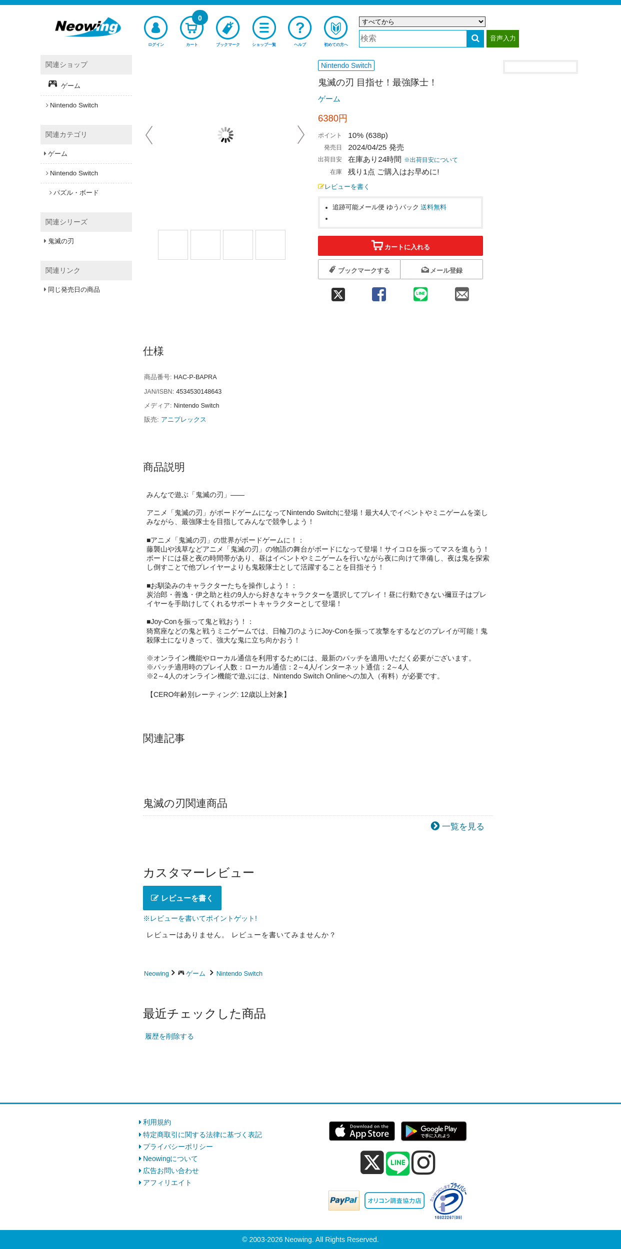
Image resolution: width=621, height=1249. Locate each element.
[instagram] (424, 1163)
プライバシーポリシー (178, 1147)
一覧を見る (463, 826)
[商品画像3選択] (271, 245)
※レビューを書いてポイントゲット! (200, 918)
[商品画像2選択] (238, 245)
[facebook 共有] (379, 291)
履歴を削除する (169, 1036)
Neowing (156, 973)
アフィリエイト (167, 1183)
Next (301, 134)
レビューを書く (344, 186)
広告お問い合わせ (171, 1171)
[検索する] (475, 38)
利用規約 (157, 1122)
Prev (150, 134)
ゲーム (329, 98)
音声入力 (503, 38)
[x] (372, 1162)
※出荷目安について (431, 159)
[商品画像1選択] (173, 245)
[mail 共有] (462, 291)
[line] (398, 1164)
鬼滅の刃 (61, 241)
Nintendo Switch (239, 973)
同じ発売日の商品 (74, 289)
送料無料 (433, 207)
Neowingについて (170, 1159)
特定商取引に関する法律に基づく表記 (202, 1135)
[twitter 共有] (338, 291)
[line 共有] (421, 291)
